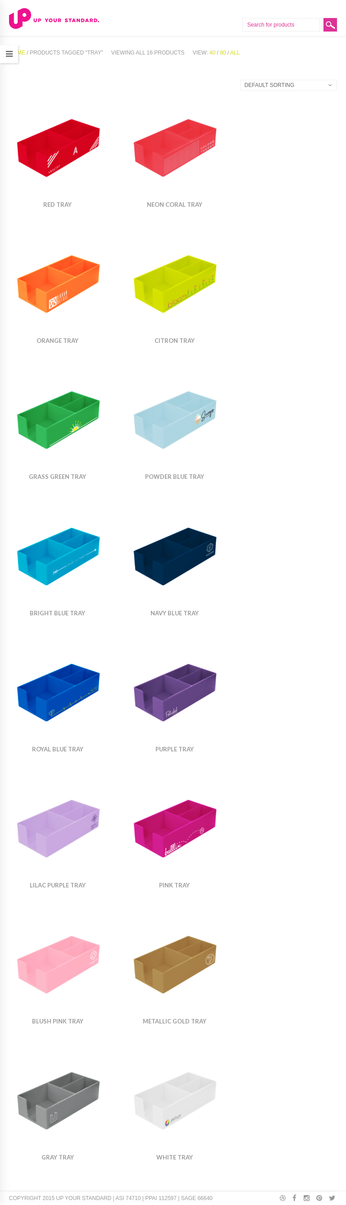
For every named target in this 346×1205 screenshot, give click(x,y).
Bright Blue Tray (57, 613)
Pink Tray (174, 885)
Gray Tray (57, 1157)
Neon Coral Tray (174, 204)
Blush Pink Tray (57, 1021)
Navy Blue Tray (174, 613)
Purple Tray (174, 749)
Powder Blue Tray (174, 476)
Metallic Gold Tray (174, 1021)
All (235, 53)
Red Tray (57, 204)
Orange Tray (57, 340)
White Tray (174, 1157)
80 (223, 53)
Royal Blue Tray (57, 749)
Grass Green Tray (57, 476)
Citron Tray (175, 340)
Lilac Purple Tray (58, 885)
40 (212, 53)
